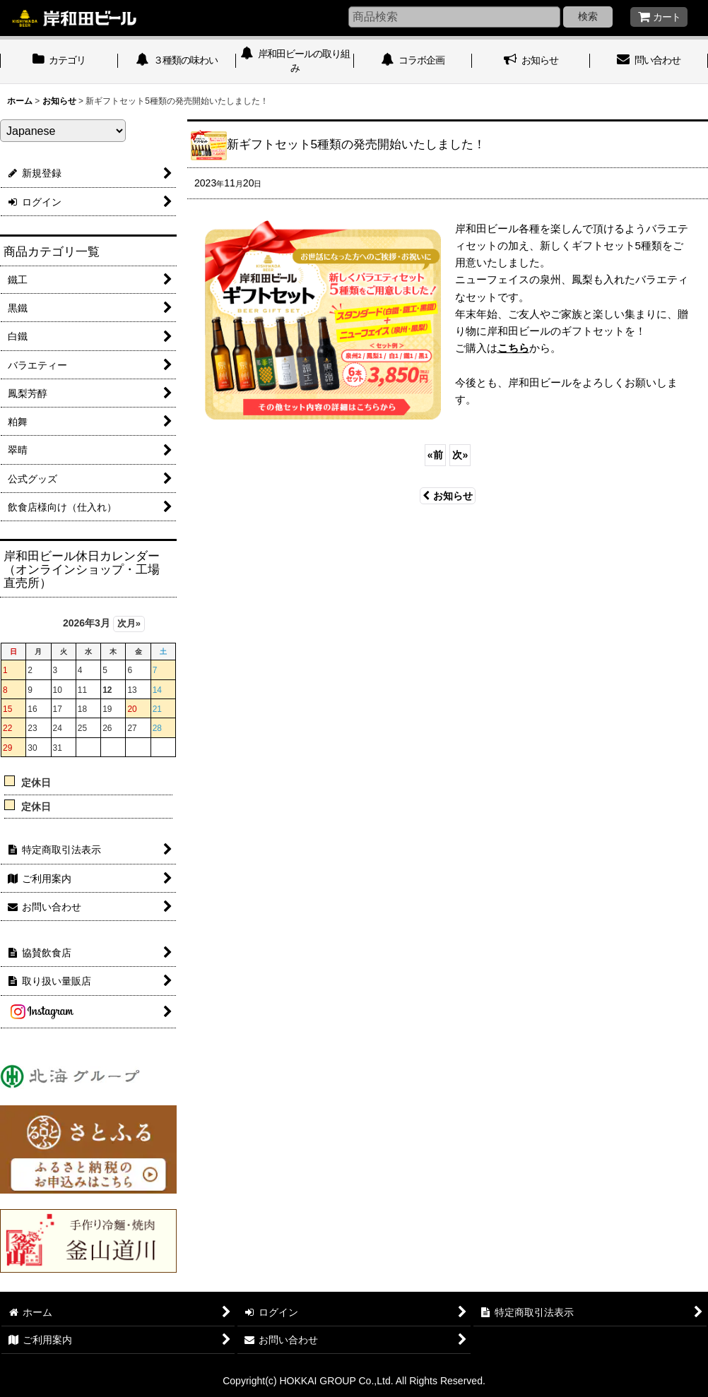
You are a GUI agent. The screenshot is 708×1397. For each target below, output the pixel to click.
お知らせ (448, 495)
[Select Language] (63, 130)
